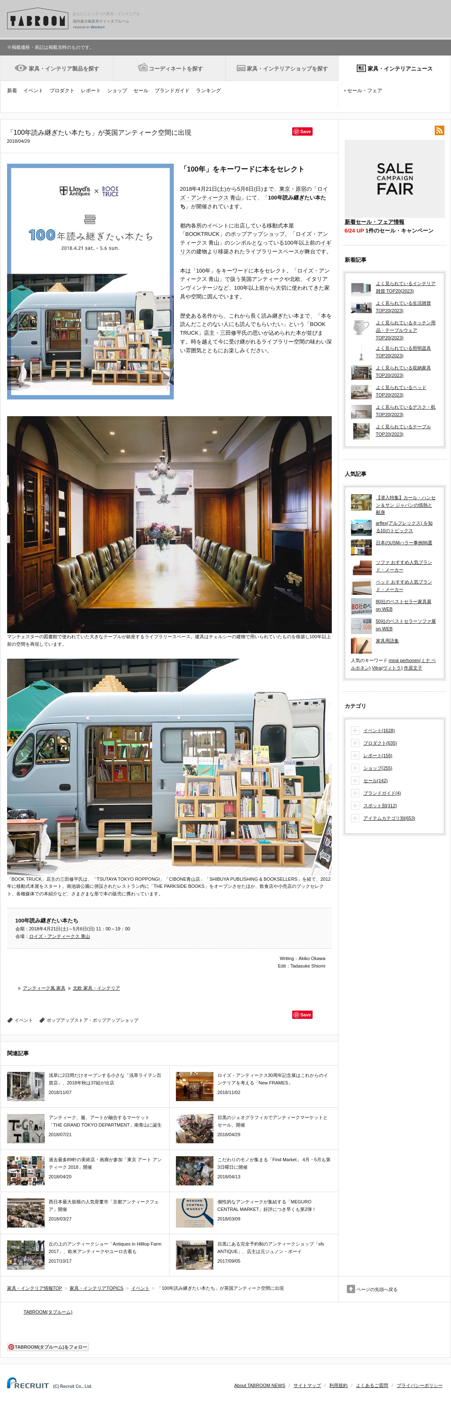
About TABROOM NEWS (259, 1385)
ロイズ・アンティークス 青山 (59, 936)
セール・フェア (364, 90)
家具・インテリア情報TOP (34, 1288)
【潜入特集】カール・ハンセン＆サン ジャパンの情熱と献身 (406, 505)
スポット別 (380, 806)
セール (140, 90)
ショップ (117, 90)
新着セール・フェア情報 (374, 222)
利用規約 (338, 1385)
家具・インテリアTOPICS (96, 1288)
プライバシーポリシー (420, 1385)
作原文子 (413, 667)
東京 (284, 189)
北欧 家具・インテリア (96, 988)
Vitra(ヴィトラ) (387, 667)
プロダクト (62, 90)
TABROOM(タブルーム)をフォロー (47, 1347)
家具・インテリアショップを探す (287, 69)
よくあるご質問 (372, 1385)
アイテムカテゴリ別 (389, 818)
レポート (91, 90)
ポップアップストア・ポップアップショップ (92, 1020)
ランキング (208, 90)
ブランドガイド (172, 90)
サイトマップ (307, 1385)
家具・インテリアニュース (400, 69)
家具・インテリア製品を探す (64, 69)
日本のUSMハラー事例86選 (404, 542)
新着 (12, 90)
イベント (33, 90)
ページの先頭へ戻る (377, 1289)
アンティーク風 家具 (44, 988)
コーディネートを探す (176, 69)
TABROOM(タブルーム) (48, 1311)
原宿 (301, 189)
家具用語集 (387, 640)
